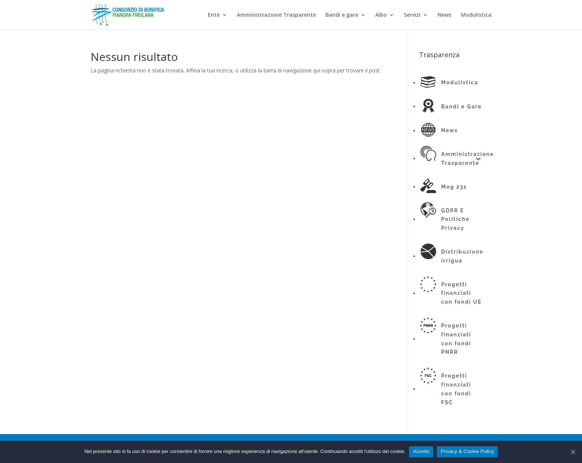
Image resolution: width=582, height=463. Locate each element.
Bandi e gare (342, 15)
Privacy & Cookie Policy (467, 451)
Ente (214, 15)
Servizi (412, 15)
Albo (381, 15)
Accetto (421, 451)
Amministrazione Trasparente (276, 15)
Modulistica (476, 15)
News (444, 15)
